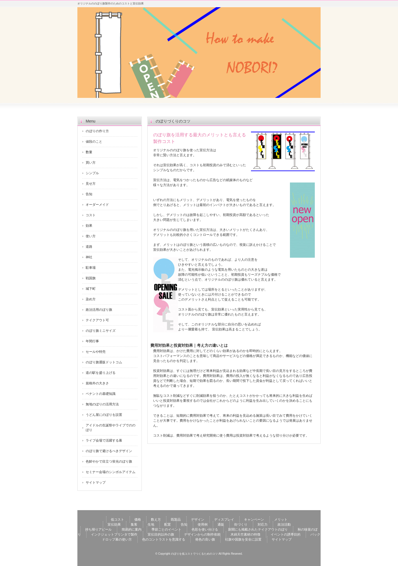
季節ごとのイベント (166, 529)
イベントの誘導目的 (285, 534)
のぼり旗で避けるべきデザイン (109, 451)
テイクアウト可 (97, 320)
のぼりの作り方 (97, 131)
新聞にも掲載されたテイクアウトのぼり (258, 529)
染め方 (91, 299)
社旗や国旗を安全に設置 (243, 539)
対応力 (263, 524)
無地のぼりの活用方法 (102, 404)
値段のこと (94, 142)
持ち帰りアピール (98, 529)
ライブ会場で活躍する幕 (104, 440)
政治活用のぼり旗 (99, 310)
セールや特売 (96, 352)
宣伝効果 (114, 524)
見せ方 (91, 184)
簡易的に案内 (132, 529)
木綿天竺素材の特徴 (245, 534)
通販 (221, 524)
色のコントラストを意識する (163, 539)
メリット (280, 519)
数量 (89, 152)
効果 (89, 226)
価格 (137, 519)
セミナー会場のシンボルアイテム (110, 472)
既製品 (176, 519)
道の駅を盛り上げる (101, 373)
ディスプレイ (224, 519)
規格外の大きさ (97, 383)
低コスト (117, 519)
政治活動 (284, 524)
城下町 (91, 289)
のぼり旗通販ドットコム (104, 362)
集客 (134, 524)
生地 (151, 524)
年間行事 (92, 341)
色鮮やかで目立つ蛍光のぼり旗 (109, 461)
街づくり (240, 524)
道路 (89, 247)
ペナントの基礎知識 (101, 394)
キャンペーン (254, 519)
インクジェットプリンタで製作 (114, 534)
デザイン (197, 519)
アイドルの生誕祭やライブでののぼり (110, 427)
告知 (89, 194)
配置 (167, 524)
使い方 (91, 236)
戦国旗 (91, 278)
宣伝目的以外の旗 (161, 534)
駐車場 (91, 268)
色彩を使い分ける (205, 529)
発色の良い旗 (205, 539)
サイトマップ (96, 482)
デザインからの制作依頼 (202, 534)
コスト (91, 215)
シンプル (92, 173)
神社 (89, 257)
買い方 (91, 163)
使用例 (203, 524)
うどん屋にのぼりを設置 (104, 415)
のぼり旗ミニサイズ (101, 331)
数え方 (156, 519)
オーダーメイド (97, 205)
